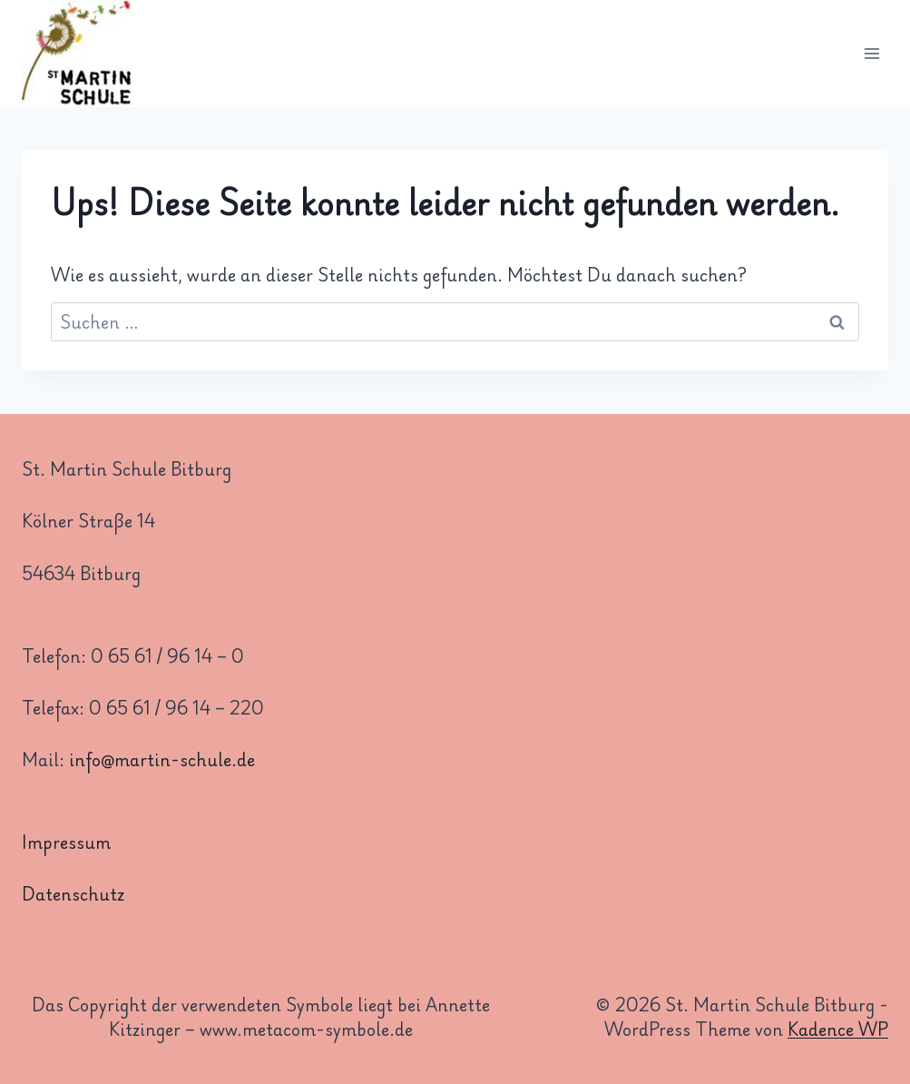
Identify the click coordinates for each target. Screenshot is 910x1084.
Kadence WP (838, 1028)
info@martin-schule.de (162, 759)
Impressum (66, 841)
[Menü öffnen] (871, 54)
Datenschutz (73, 893)
